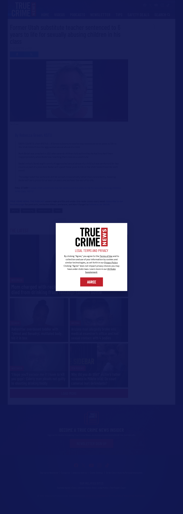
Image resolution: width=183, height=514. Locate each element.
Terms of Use (106, 256)
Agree (91, 281)
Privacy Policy (111, 262)
